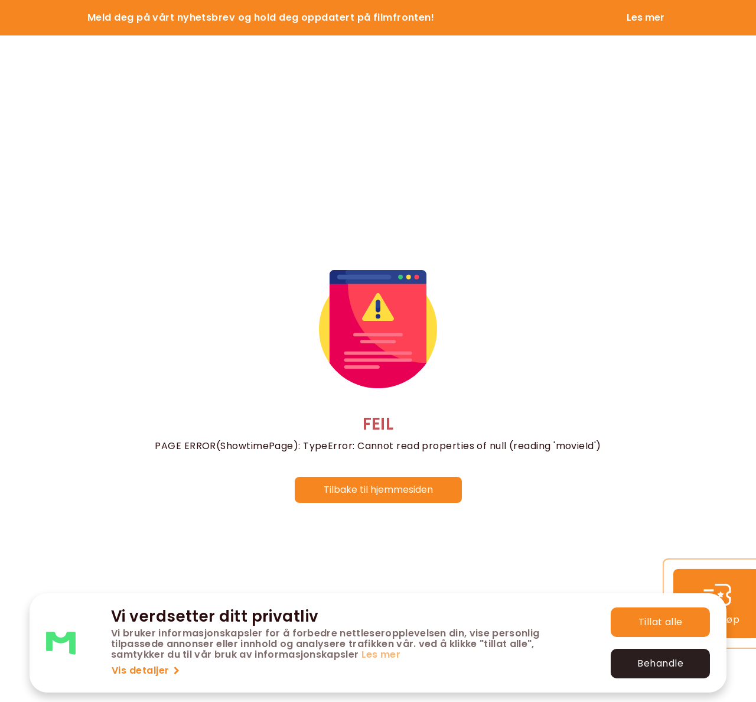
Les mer (380, 654)
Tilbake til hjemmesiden (378, 489)
